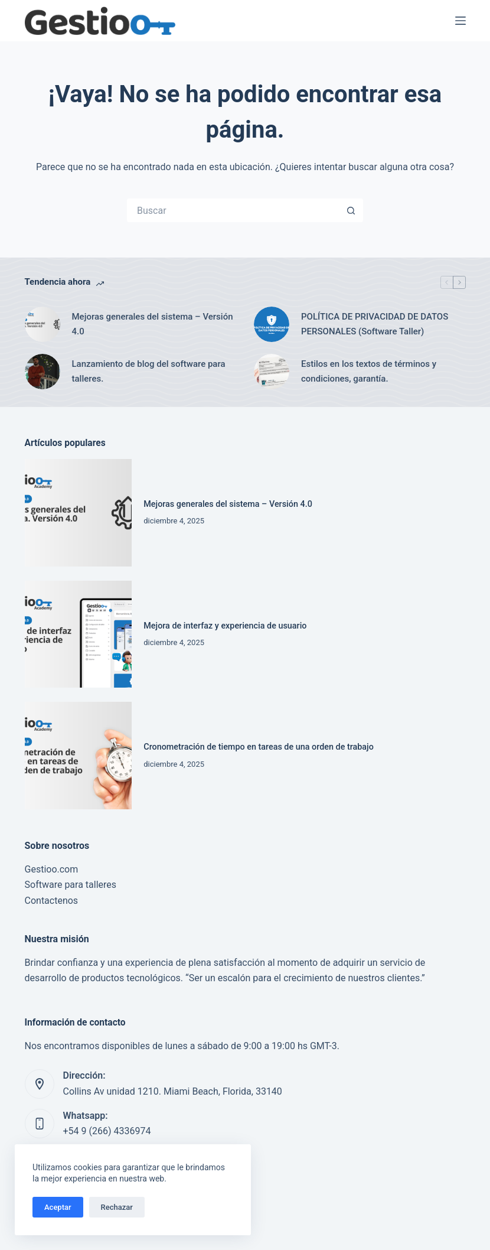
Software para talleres (71, 884)
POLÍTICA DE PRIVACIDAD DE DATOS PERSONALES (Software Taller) (374, 324)
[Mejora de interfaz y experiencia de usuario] (78, 634)
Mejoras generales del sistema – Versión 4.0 (152, 324)
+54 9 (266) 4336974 (107, 1131)
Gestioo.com (52, 869)
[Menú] (460, 20)
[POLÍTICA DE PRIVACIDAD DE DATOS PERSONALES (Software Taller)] (271, 324)
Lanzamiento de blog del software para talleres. (149, 371)
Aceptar (57, 1207)
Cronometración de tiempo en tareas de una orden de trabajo (258, 747)
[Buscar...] (233, 210)
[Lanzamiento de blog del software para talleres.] (42, 371)
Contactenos (52, 900)
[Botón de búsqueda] (351, 210)
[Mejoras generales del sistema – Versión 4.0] (42, 324)
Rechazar (117, 1207)
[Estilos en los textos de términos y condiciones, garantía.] (271, 371)
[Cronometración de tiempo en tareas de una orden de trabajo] (78, 755)
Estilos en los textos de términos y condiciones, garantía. (368, 371)
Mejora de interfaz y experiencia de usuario (224, 626)
